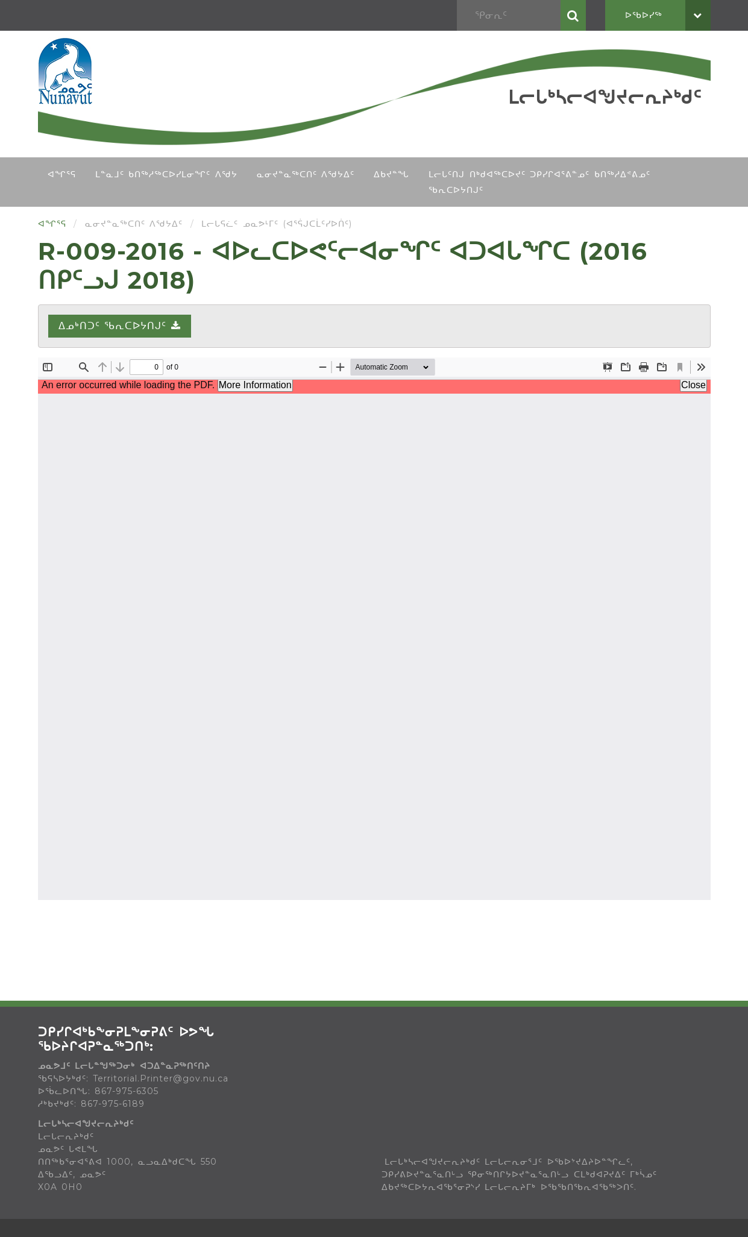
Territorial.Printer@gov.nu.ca (160, 1078)
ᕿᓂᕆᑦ (573, 15)
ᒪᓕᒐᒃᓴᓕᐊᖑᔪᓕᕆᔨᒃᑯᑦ (605, 97)
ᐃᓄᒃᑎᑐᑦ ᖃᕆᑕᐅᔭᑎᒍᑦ (119, 326)
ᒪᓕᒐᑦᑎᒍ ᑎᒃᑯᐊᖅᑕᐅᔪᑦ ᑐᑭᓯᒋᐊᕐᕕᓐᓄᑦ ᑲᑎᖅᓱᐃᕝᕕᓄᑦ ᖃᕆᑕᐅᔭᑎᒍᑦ (539, 182)
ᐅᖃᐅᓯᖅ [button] (668, 15)
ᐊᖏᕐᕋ (62, 174)
